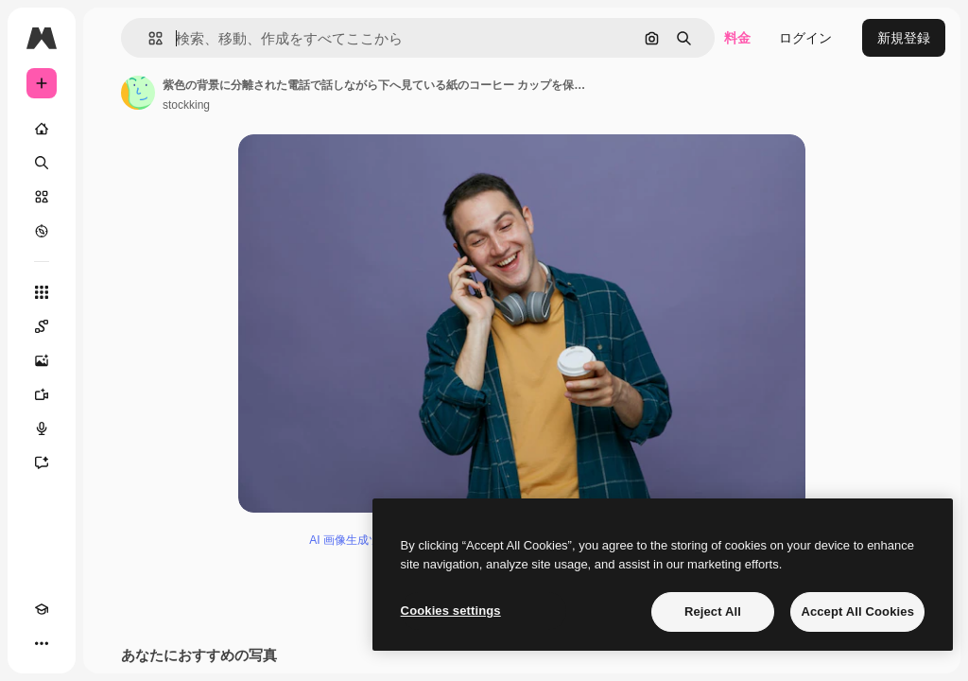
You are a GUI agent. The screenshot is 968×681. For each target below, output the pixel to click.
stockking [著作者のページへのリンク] (186, 105)
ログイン (805, 37)
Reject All (712, 611)
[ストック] (41, 197)
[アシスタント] (41, 462)
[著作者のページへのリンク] (138, 93)
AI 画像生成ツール (356, 540)
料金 (737, 37)
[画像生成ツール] (41, 360)
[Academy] (41, 609)
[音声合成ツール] (41, 428)
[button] (148, 38)
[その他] (41, 643)
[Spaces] (41, 326)
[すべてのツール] (41, 292)
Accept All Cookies (857, 611)
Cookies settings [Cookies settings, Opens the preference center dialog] (451, 610)
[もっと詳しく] (41, 231)
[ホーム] (41, 129)
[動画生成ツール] (41, 394)
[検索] (41, 163)
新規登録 (903, 37)
